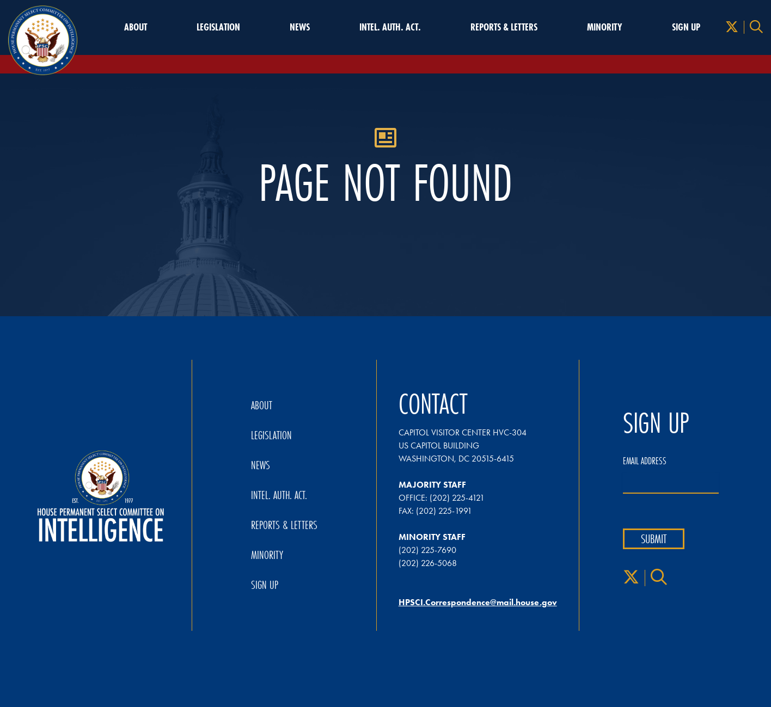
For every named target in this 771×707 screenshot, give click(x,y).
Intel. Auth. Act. (390, 27)
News (300, 27)
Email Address (644, 461)
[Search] (756, 27)
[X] (731, 27)
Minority (604, 27)
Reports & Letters (503, 27)
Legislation (218, 27)
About (135, 27)
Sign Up (686, 27)
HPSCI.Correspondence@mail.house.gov (478, 602)
